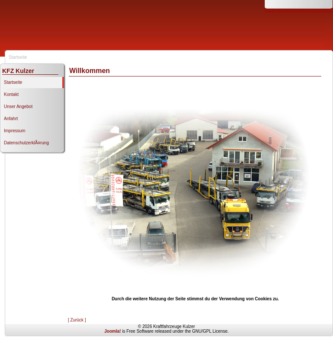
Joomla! (112, 331)
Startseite (13, 82)
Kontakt (11, 94)
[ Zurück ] (77, 320)
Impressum (14, 130)
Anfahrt (11, 118)
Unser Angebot (18, 106)
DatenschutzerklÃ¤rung (26, 142)
